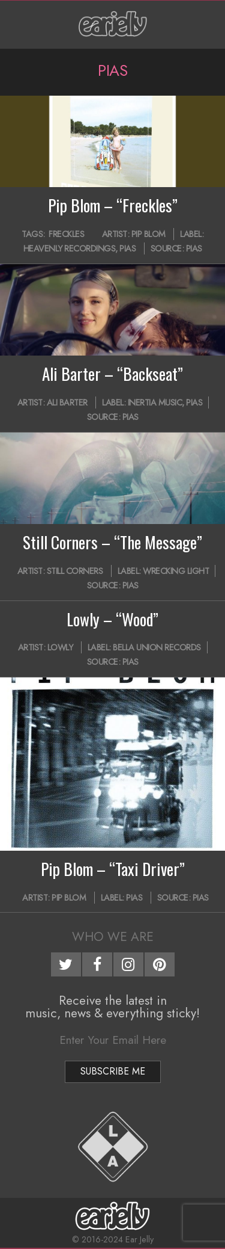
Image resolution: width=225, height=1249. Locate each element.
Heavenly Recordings (69, 248)
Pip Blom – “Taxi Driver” (113, 869)
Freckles (66, 234)
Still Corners (75, 571)
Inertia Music (155, 402)
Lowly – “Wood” (112, 619)
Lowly (60, 647)
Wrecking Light (176, 571)
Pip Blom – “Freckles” (113, 205)
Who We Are (113, 937)
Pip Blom (148, 234)
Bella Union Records (157, 647)
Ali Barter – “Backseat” (112, 374)
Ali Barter (67, 402)
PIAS (127, 248)
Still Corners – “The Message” (112, 542)
